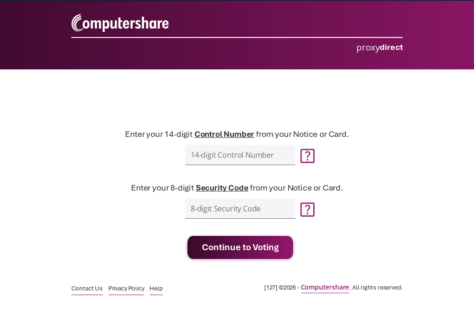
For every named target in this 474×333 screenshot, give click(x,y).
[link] (87, 288)
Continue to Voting (240, 247)
